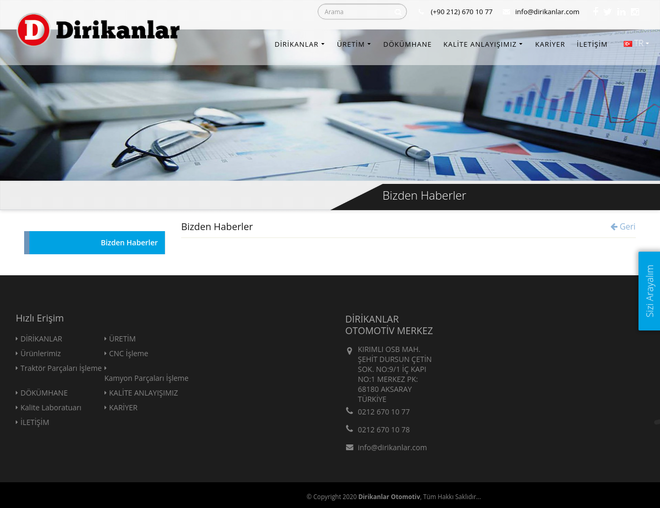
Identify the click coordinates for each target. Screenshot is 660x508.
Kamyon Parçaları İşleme (146, 378)
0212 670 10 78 (384, 429)
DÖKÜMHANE (407, 44)
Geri (623, 226)
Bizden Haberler (129, 242)
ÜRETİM (351, 44)
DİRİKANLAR (297, 44)
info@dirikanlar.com (541, 11)
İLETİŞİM (592, 44)
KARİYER (550, 44)
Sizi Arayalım (649, 291)
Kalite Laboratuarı (50, 407)
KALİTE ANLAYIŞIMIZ (480, 44)
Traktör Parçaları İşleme (61, 368)
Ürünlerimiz (40, 353)
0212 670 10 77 (384, 412)
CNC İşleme (129, 353)
